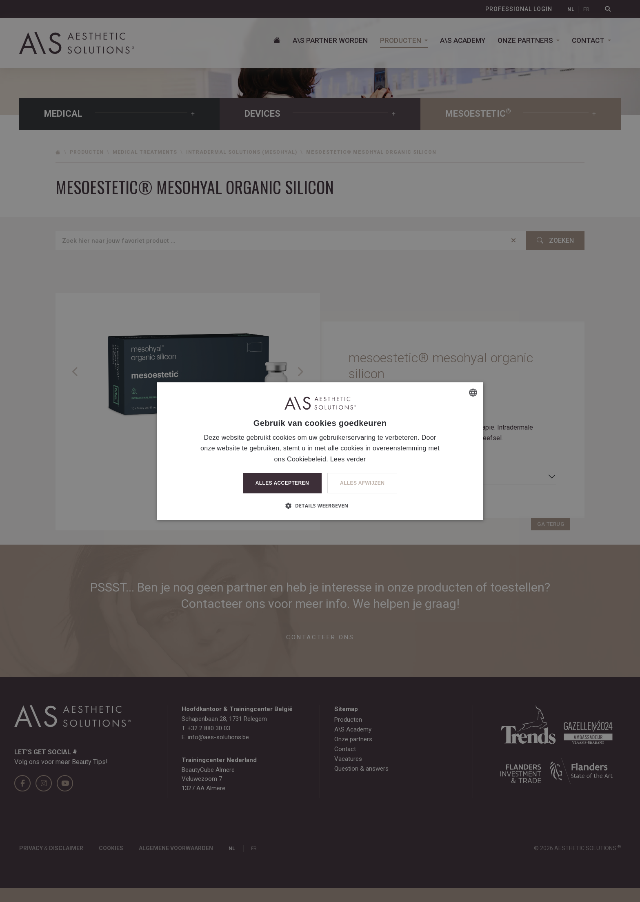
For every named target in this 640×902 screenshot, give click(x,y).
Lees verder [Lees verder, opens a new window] (348, 459)
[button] (319, 505)
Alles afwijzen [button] (362, 483)
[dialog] (320, 451)
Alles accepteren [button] (282, 483)
